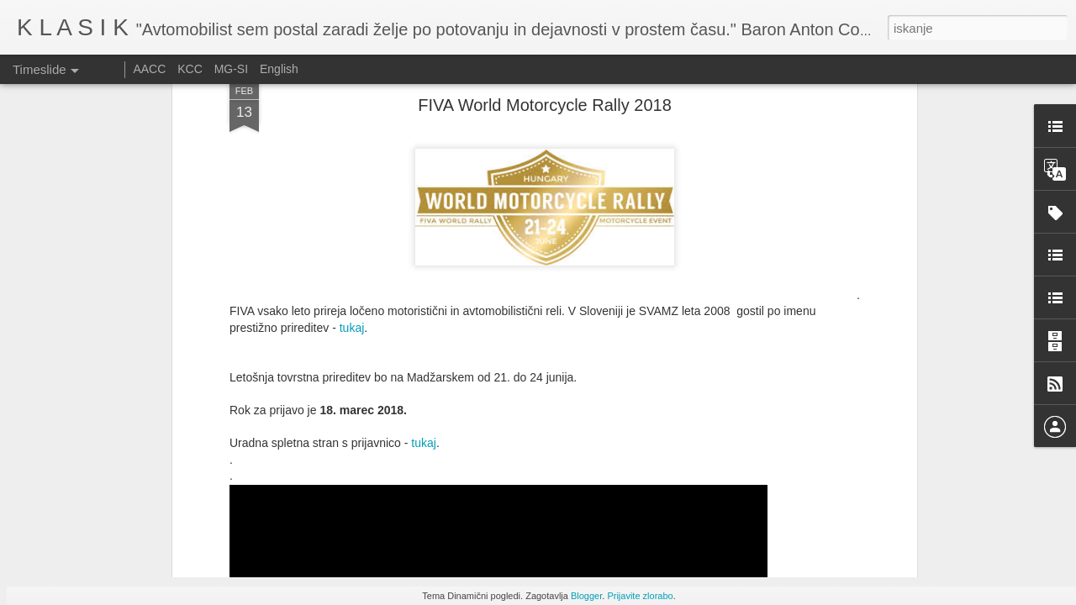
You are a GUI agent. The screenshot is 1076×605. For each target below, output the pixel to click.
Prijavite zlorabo (639, 596)
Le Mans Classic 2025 (761, 506)
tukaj (352, 127)
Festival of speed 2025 (762, 476)
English (279, 69)
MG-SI (231, 69)
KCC (190, 69)
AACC (149, 69)
